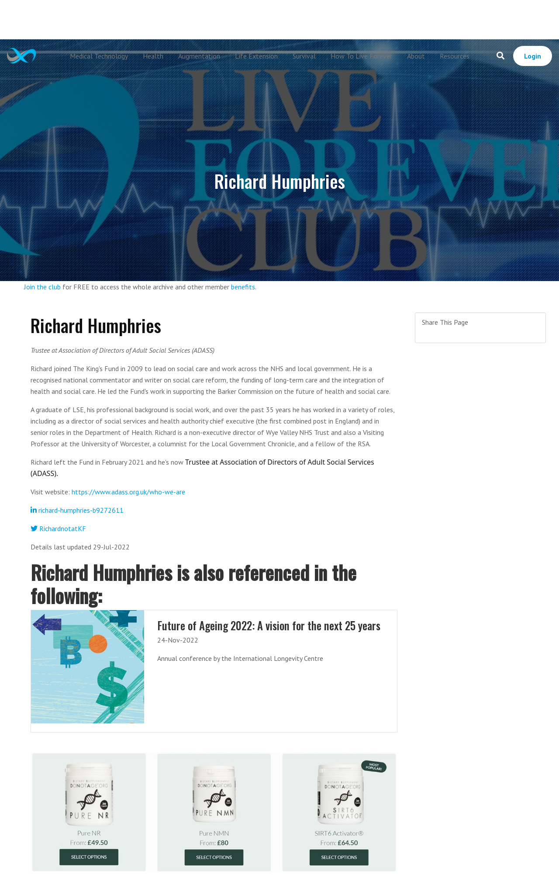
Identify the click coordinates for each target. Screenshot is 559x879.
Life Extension (256, 56)
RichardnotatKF (58, 528)
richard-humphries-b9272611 (77, 510)
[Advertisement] (279, 19)
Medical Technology (99, 56)
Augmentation (199, 56)
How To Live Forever (361, 56)
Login (532, 56)
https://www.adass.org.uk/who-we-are (128, 491)
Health (153, 56)
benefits (243, 286)
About (416, 56)
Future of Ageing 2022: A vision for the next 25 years (269, 625)
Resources (454, 56)
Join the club (42, 286)
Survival (304, 56)
